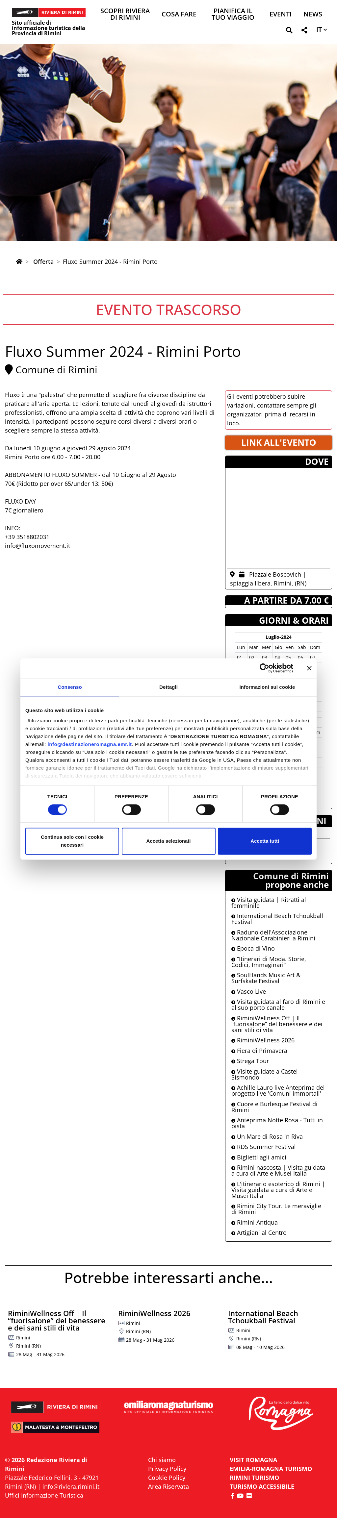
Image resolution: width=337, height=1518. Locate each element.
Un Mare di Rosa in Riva (267, 1136)
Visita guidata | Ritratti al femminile (268, 902)
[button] (289, 31)
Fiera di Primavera (259, 1051)
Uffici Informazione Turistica (44, 1495)
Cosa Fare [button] (179, 14)
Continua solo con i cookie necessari (72, 841)
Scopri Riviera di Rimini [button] (125, 15)
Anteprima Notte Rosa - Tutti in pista (277, 1123)
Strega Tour (250, 1061)
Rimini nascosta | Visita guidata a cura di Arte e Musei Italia (278, 1170)
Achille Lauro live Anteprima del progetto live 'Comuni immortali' (278, 1090)
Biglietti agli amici (258, 1157)
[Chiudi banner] (309, 668)
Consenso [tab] (70, 687)
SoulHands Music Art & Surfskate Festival (265, 978)
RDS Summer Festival (263, 1147)
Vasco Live (248, 991)
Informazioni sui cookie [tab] (267, 687)
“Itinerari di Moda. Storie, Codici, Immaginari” (268, 962)
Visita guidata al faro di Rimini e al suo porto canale (278, 1004)
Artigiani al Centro (259, 1232)
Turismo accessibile (262, 1486)
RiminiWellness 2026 (263, 1040)
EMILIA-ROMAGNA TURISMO (271, 1469)
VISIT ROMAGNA (253, 1460)
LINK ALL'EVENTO (278, 442)
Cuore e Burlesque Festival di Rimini (274, 1107)
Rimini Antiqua (254, 1222)
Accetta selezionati (168, 841)
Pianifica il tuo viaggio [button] (233, 15)
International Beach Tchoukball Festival (277, 919)
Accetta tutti (264, 841)
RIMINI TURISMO (254, 1477)
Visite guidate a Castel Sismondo (264, 1074)
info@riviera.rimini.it (70, 1486)
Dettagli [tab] (168, 687)
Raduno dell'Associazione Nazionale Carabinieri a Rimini (273, 935)
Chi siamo (162, 1460)
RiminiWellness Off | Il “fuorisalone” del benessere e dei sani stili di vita (277, 1024)
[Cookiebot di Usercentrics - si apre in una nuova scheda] (264, 668)
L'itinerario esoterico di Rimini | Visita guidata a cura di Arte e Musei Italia (278, 1190)
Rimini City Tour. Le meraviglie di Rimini (276, 1209)
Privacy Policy (167, 1469)
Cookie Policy (166, 1477)
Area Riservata (168, 1486)
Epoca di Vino (253, 948)
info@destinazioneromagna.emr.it (90, 744)
